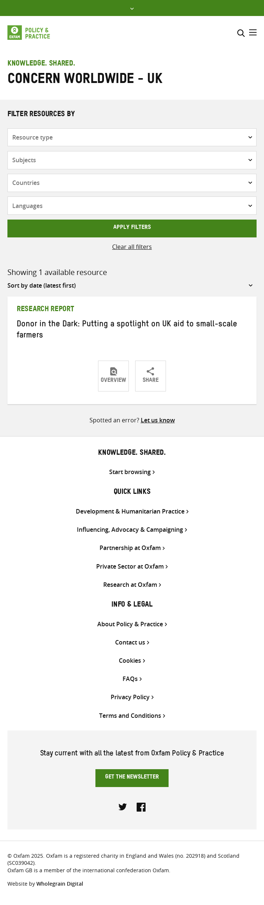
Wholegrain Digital (59, 883)
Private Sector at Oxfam (130, 566)
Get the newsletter (132, 777)
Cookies (130, 660)
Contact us (130, 642)
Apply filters (132, 228)
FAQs (130, 678)
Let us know (158, 420)
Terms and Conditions (130, 715)
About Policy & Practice (130, 624)
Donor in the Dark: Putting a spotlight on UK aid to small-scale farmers (127, 331)
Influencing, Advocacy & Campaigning (130, 529)
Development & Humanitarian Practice (130, 511)
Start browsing (130, 472)
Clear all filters (132, 247)
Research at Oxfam (130, 584)
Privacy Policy (130, 697)
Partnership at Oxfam (130, 547)
